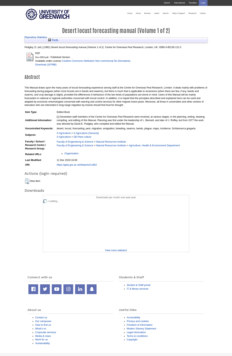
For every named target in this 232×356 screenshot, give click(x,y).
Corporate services (45, 332)
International (179, 3)
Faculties (193, 3)
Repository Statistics (36, 37)
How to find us (43, 324)
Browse (147, 13)
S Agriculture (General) (86, 133)
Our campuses (43, 321)
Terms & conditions (137, 336)
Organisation (71, 153)
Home (129, 13)
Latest (156, 13)
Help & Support (178, 13)
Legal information (136, 332)
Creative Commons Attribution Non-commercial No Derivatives (96, 60)
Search (167, 3)
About (138, 13)
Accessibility (133, 317)
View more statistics (116, 250)
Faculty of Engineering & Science (75, 141)
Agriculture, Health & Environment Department (154, 145)
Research (192, 13)
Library (203, 13)
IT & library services (138, 288)
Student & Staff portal (138, 285)
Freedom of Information (140, 324)
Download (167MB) (45, 64)
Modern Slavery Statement (141, 328)
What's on (40, 328)
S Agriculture (64, 133)
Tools (53, 40)
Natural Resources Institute (111, 141)
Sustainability (42, 343)
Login (203, 3)
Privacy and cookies (138, 321)
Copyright (132, 339)
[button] (27, 181)
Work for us (41, 339)
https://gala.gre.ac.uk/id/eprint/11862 (77, 164)
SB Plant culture (82, 136)
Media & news (43, 336)
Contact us (41, 317)
